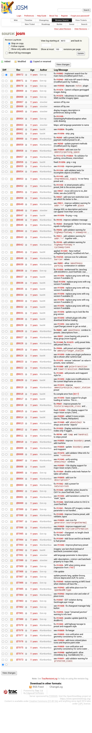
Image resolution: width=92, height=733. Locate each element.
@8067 (19, 103)
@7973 (19, 671)
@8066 (19, 107)
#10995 (59, 623)
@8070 (19, 86)
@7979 (19, 636)
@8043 (19, 243)
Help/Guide (41, 16)
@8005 (19, 481)
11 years (34, 75)
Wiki (16, 20)
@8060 (19, 141)
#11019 (60, 392)
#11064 (59, 481)
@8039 (19, 271)
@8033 (19, 307)
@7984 (19, 606)
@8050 (19, 202)
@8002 (19, 500)
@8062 (19, 131)
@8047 (19, 220)
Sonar (71, 24)
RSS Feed (38, 699)
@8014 (19, 425)
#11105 (59, 118)
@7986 (19, 594)
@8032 (19, 313)
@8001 (19, 506)
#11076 (59, 96)
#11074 (59, 90)
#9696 (59, 235)
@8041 (19, 258)
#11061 (59, 518)
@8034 (19, 301)
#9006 (59, 355)
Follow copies (16, 46)
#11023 (59, 437)
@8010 (19, 450)
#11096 (60, 136)
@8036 (19, 289)
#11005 (59, 629)
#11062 (59, 493)
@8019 (19, 395)
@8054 (19, 175)
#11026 (59, 576)
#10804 (60, 131)
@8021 (19, 381)
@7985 (19, 600)
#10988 (60, 664)
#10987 (59, 611)
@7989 (19, 577)
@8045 (19, 230)
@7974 (19, 665)
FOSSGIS (53, 708)
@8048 (19, 215)
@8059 (19, 147)
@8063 (19, 126)
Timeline (28, 20)
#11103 (60, 170)
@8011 (19, 444)
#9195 (59, 225)
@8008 (19, 463)
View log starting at (56, 40)
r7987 (71, 578)
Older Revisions (80, 29)
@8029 (19, 331)
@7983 (19, 612)
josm (20, 33)
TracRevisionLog (49, 691)
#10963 (60, 599)
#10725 (59, 263)
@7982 (19, 618)
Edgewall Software (35, 705)
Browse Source (62, 20)
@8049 (19, 208)
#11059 (64, 257)
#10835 (60, 449)
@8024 (19, 362)
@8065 (19, 113)
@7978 (19, 642)
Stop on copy (15, 43)
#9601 (59, 412)
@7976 (19, 653)
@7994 (19, 549)
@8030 (19, 325)
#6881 (60, 270)
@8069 (19, 91)
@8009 (19, 457)
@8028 (19, 338)
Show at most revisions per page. (61, 49)
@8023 (19, 368)
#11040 (59, 349)
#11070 (59, 367)
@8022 (19, 375)
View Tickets (81, 20)
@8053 (19, 183)
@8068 (19, 97)
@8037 (19, 283)
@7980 (19, 630)
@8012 (19, 437)
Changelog (43, 20)
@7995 (19, 543)
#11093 (59, 276)
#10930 (60, 86)
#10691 (60, 670)
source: (8, 33)
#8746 (59, 443)
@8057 (19, 160)
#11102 (59, 180)
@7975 (19, 659)
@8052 (19, 190)
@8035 (19, 295)
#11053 (60, 505)
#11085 (59, 380)
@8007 (19, 469)
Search (84, 24)
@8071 (19, 80)
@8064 (19, 120)
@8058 (19, 154)
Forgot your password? (80, 16)
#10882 (59, 73)
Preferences (29, 16)
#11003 (59, 635)
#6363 (59, 229)
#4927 (60, 195)
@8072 (19, 74)
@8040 (19, 264)
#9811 (60, 207)
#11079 (70, 349)
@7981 (19, 624)
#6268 (59, 140)
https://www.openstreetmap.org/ (75, 711)
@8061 (19, 136)
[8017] (76, 402)
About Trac (53, 16)
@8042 (19, 250)
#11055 (59, 524)
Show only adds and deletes (22, 49)
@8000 (19, 512)
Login (19, 16)
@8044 (19, 236)
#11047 (59, 542)
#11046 (59, 499)
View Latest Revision (62, 29)
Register (64, 16)
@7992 (19, 560)
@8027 (19, 344)
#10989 (61, 418)
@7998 (19, 524)
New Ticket (30, 24)
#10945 (59, 593)
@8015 (19, 419)
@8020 (19, 387)
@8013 (19, 431)
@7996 (19, 537)
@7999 (19, 518)
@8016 (19, 413)
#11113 (59, 159)
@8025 (19, 356)
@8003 (19, 494)
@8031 (19, 319)
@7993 (19, 555)
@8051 (19, 196)
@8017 (19, 407)
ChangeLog (56, 699)
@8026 (19, 350)
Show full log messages (18, 53)
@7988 (19, 582)
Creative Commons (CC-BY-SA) (43, 713)
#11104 (59, 174)
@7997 (19, 531)
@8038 (19, 277)
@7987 (19, 588)
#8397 (60, 343)
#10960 (59, 79)
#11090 (60, 324)
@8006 (19, 475)
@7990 (19, 571)
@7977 (19, 647)
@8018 (19, 401)
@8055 (19, 170)
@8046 (19, 225)
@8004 (19, 488)
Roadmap (46, 24)
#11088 (59, 374)
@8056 (19, 165)
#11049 (59, 548)
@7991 (19, 565)
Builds (59, 24)
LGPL (80, 716)
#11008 (60, 617)
